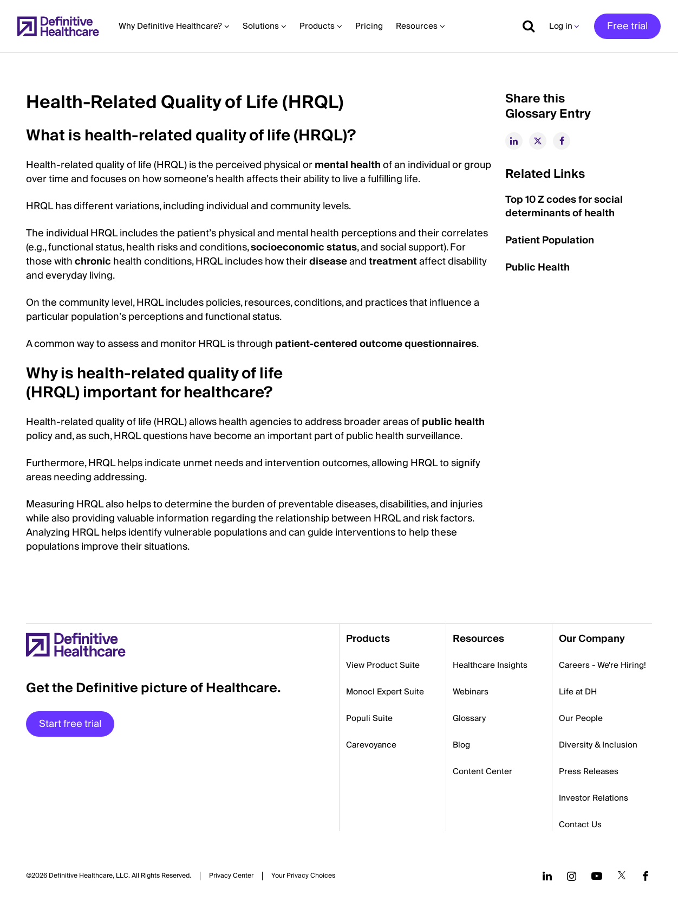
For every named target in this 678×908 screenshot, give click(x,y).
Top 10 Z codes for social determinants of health (564, 206)
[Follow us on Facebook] (645, 876)
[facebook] (561, 141)
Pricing (369, 26)
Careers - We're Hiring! (602, 665)
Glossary (469, 718)
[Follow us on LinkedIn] (547, 876)
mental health (348, 165)
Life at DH (578, 692)
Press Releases (588, 771)
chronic (93, 261)
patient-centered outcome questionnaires (376, 344)
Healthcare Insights (490, 665)
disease (328, 261)
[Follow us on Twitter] (621, 876)
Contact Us (580, 824)
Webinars (470, 692)
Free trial (627, 26)
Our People (581, 718)
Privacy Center (231, 876)
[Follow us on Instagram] (571, 876)
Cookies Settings (303, 876)
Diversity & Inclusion (598, 745)
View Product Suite (383, 665)
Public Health (537, 267)
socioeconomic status (304, 247)
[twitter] (537, 141)
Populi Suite (369, 718)
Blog (461, 745)
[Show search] (524, 26)
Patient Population (549, 240)
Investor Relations (593, 798)
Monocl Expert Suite (385, 692)
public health (453, 422)
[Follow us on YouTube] (596, 876)
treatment (393, 261)
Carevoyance (371, 745)
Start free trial (70, 724)
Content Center (482, 771)
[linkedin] (514, 141)
